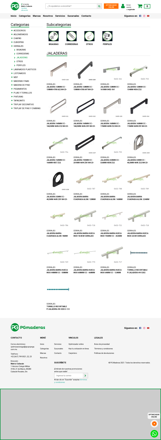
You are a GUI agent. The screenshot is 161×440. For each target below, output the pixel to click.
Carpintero (73, 353)
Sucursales (73, 16)
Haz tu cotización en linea (79, 349)
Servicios (60, 16)
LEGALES (98, 338)
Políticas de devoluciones (104, 353)
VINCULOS (73, 338)
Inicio (13, 16)
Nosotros (48, 16)
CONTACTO (16, 338)
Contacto (86, 16)
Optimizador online (76, 344)
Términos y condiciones (103, 349)
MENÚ (43, 338)
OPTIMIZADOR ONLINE (111, 6)
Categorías (24, 16)
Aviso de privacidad (102, 344)
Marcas (37, 16)
